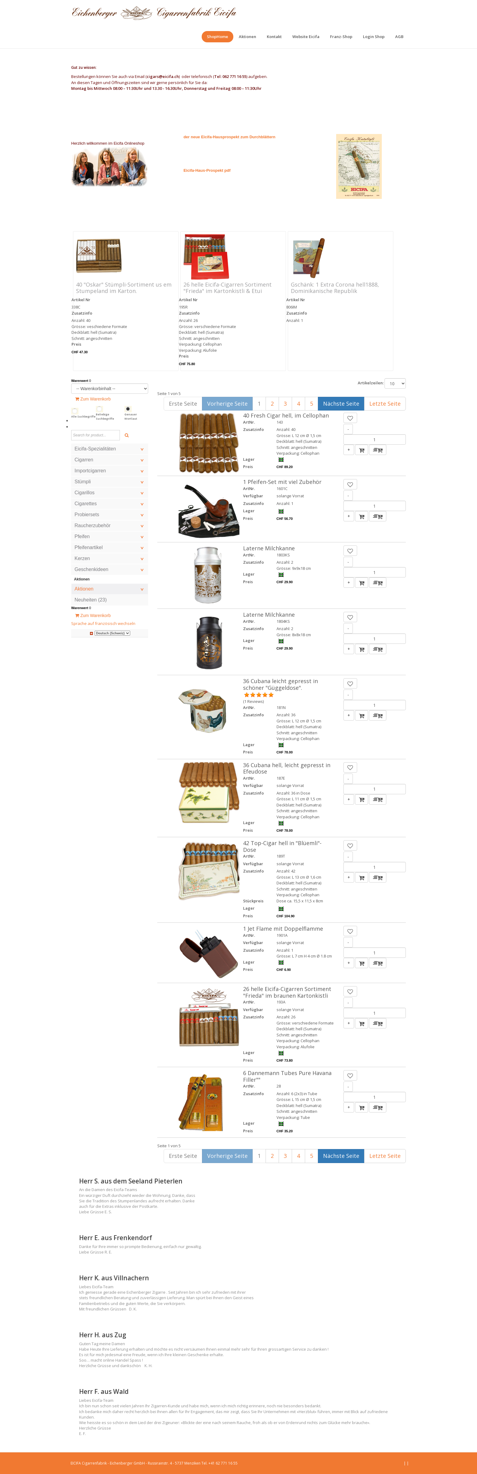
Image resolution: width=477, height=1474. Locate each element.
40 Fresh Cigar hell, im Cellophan (286, 415)
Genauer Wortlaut (130, 416)
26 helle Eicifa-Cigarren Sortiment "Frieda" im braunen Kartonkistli (287, 992)
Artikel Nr (80, 299)
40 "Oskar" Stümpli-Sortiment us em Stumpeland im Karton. (124, 288)
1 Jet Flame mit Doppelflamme (283, 928)
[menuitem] (217, 36)
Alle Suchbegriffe (83, 416)
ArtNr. (249, 422)
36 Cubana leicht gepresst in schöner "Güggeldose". (280, 684)
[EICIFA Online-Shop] (154, 12)
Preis (76, 344)
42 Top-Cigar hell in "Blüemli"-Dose (282, 846)
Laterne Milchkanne (269, 548)
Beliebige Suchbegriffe (105, 416)
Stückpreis (253, 901)
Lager (249, 459)
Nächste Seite (341, 403)
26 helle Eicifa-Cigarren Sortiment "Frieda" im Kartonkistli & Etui (227, 288)
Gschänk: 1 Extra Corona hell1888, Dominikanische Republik (335, 288)
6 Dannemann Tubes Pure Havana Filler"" (287, 1076)
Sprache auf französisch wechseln (103, 623)
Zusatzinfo (81, 313)
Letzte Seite (385, 403)
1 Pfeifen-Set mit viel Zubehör (282, 481)
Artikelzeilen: (371, 383)
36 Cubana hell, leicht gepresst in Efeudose (286, 768)
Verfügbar (253, 496)
